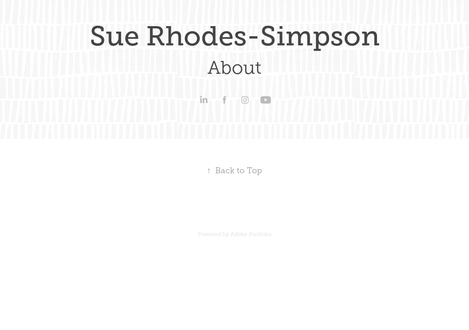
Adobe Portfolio (250, 234)
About (234, 67)
